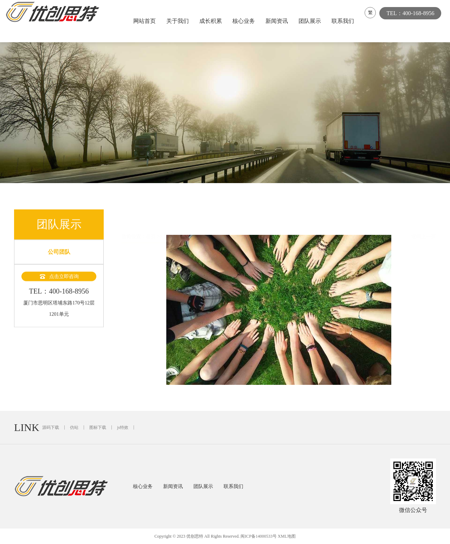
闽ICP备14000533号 (258, 536)
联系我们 (344, 21)
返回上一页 (423, 220)
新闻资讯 (278, 21)
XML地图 (287, 536)
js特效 (122, 427)
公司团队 (59, 257)
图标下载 (97, 427)
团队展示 (311, 21)
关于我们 (179, 21)
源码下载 (50, 427)
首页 (151, 220)
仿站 (74, 427)
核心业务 (245, 21)
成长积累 (212, 21)
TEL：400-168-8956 (414, 21)
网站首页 (146, 21)
